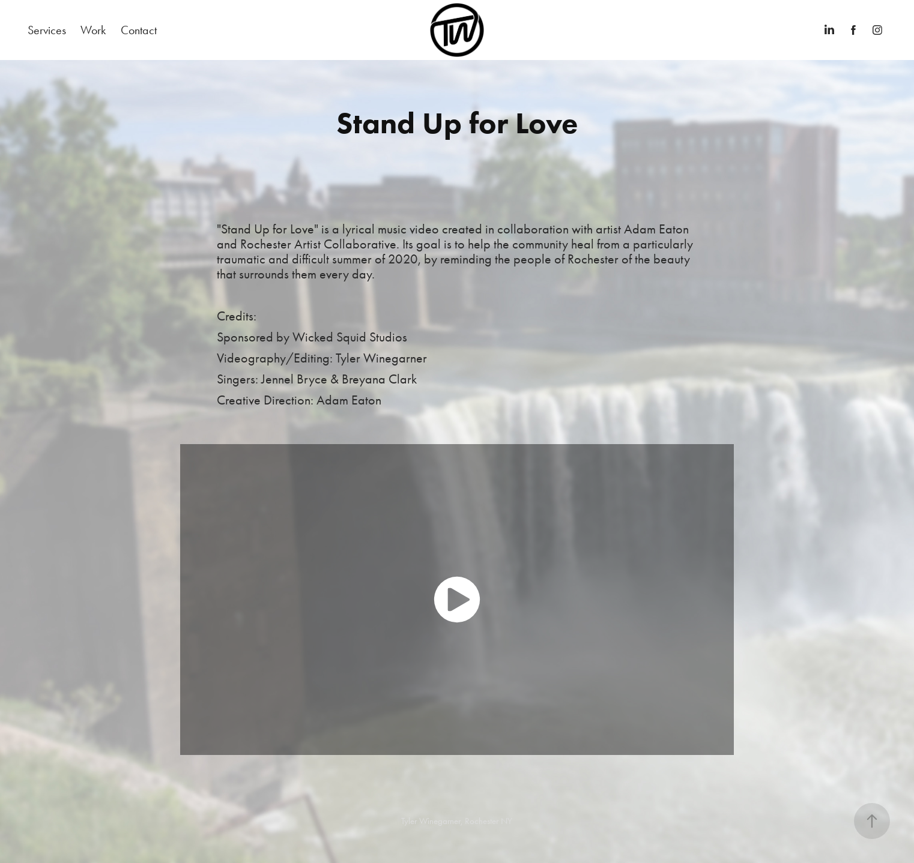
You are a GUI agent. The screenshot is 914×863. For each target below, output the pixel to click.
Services (47, 30)
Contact (139, 30)
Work (93, 30)
